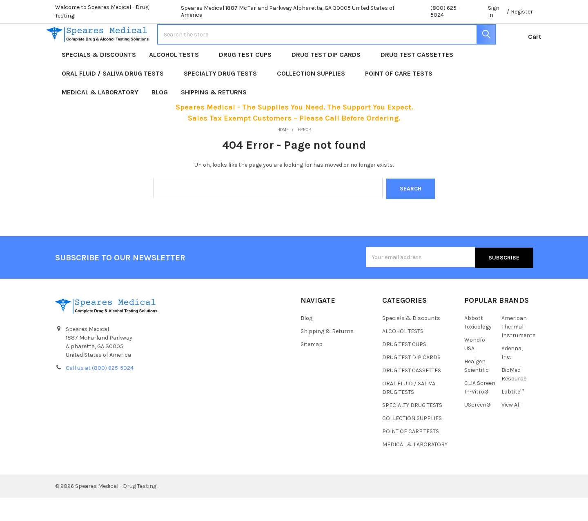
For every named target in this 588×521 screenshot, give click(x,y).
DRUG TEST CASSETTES (417, 79)
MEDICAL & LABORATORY (100, 117)
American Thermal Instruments (518, 350)
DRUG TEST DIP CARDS (330, 79)
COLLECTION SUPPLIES (314, 98)
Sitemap (312, 367)
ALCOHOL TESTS (177, 79)
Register (522, 11)
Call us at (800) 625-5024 (100, 391)
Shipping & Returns (214, 117)
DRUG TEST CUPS (248, 79)
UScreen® (477, 428)
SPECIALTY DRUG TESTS (224, 98)
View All (511, 428)
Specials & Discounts (99, 79)
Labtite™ (512, 414)
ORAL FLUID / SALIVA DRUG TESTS (116, 98)
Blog (159, 117)
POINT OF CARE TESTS (402, 98)
